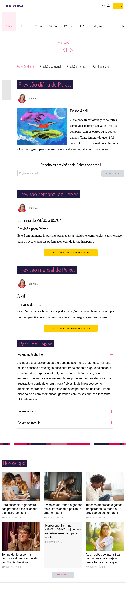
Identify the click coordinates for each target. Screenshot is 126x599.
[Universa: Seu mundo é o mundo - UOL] (14, 6)
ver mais (63, 575)
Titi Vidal (33, 98)
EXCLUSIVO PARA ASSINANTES (70, 252)
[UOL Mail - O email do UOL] (103, 6)
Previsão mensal (79, 66)
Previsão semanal (48, 66)
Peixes (63, 49)
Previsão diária (19, 66)
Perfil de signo (106, 66)
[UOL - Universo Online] (25, 6)
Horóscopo (63, 42)
